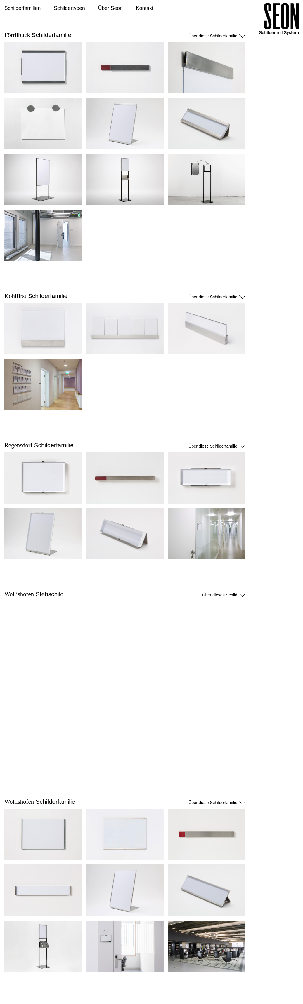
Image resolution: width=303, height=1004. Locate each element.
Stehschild (34, 594)
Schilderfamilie (37, 35)
